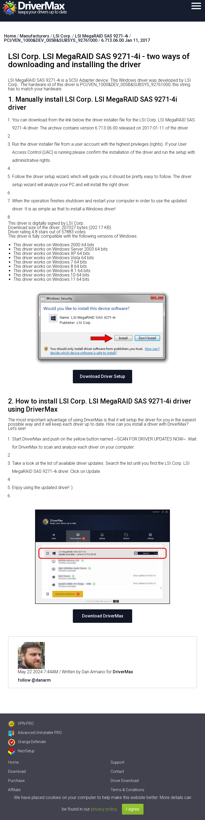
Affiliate (14, 790)
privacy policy (104, 809)
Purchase (16, 781)
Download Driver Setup (102, 376)
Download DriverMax (102, 616)
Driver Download (125, 781)
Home (13, 762)
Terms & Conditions (127, 790)
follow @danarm (34, 680)
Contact (117, 771)
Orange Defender (27, 742)
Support (117, 762)
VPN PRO (21, 723)
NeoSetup (21, 751)
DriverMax (123, 671)
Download (17, 771)
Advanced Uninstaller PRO (35, 732)
